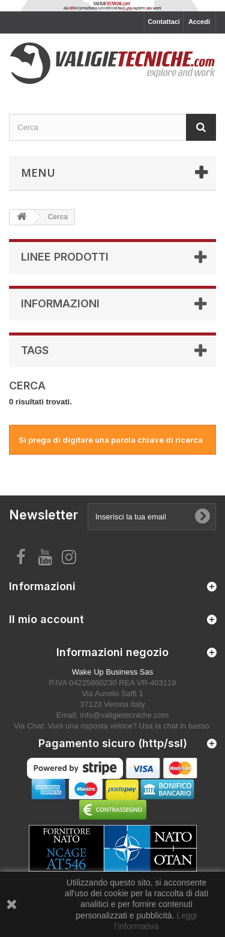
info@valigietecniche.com (124, 715)
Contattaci (164, 21)
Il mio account (46, 619)
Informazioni (60, 303)
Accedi (199, 21)
